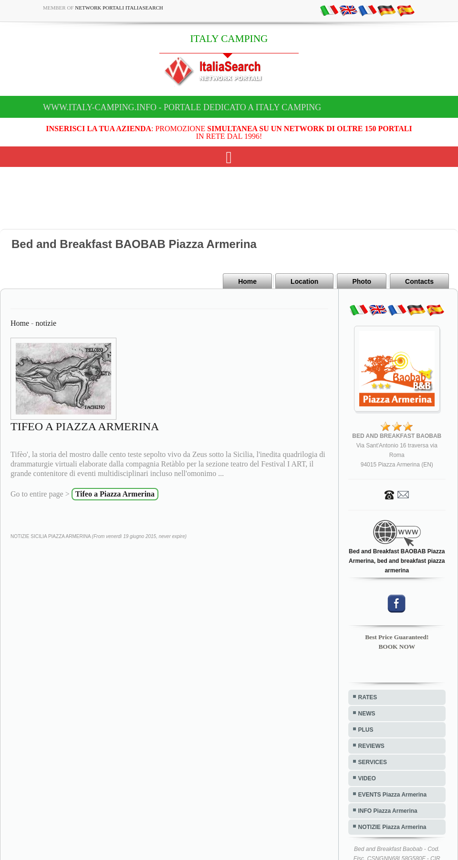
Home (247, 281)
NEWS (366, 713)
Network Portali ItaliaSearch (119, 7)
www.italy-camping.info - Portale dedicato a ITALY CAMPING (182, 107)
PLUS (366, 729)
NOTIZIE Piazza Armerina (392, 827)
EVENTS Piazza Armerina (392, 794)
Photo (361, 281)
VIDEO (367, 778)
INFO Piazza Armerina (387, 811)
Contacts (419, 281)
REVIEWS (371, 746)
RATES (367, 697)
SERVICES (372, 762)
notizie (45, 323)
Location (304, 281)
